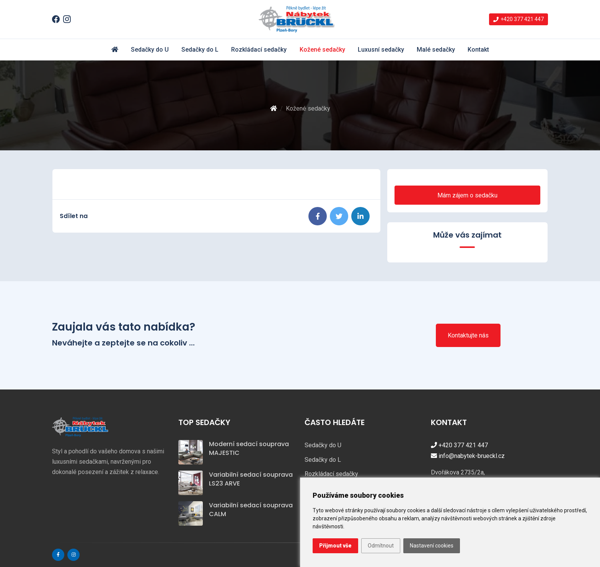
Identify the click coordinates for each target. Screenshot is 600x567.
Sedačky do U (150, 49)
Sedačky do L (199, 49)
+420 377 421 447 (459, 445)
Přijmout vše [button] (335, 546)
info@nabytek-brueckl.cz (468, 455)
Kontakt (478, 49)
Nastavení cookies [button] (431, 546)
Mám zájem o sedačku (467, 195)
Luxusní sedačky (381, 49)
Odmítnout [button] (381, 546)
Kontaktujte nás (468, 335)
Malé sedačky (436, 49)
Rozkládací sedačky (259, 49)
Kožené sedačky (322, 49)
